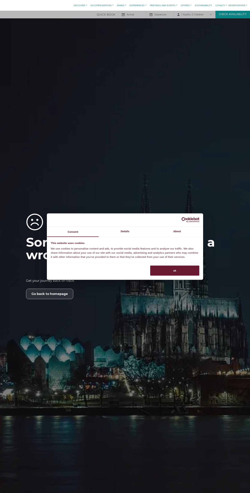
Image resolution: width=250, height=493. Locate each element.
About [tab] (177, 231)
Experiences (138, 5)
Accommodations (101, 5)
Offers (186, 5)
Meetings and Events (163, 5)
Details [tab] (125, 231)
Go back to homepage (49, 294)
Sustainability (203, 5)
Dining (121, 5)
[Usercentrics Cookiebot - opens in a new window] (184, 219)
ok (174, 270)
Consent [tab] (73, 231)
